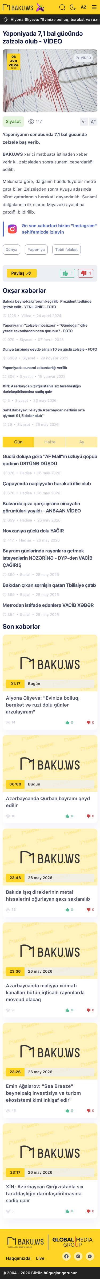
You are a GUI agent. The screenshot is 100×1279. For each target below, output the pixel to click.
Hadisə (26, 473)
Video (26, 316)
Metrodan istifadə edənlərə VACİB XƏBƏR (48, 605)
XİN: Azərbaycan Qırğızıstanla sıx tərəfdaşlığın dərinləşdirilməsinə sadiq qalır (44, 1193)
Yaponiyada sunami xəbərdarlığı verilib (35, 368)
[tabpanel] (50, 535)
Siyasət (13, 121)
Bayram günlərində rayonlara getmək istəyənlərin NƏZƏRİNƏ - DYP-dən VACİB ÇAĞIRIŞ (48, 558)
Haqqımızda (18, 1258)
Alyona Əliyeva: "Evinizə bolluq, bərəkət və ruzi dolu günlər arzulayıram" (43, 705)
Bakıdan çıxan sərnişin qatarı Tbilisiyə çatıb (49, 585)
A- (84, 121)
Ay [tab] (81, 441)
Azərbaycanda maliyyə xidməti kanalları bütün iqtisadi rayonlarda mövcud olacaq (45, 992)
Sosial (25, 574)
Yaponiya (36, 249)
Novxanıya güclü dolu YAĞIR (33, 531)
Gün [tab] (18, 441)
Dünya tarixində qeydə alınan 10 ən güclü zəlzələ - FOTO (50, 349)
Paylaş (21, 273)
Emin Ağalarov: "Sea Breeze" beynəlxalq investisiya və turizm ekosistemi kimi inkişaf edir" (43, 1093)
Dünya (11, 249)
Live (40, 1258)
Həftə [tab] (49, 441)
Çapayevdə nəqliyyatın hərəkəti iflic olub (47, 483)
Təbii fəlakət (66, 249)
